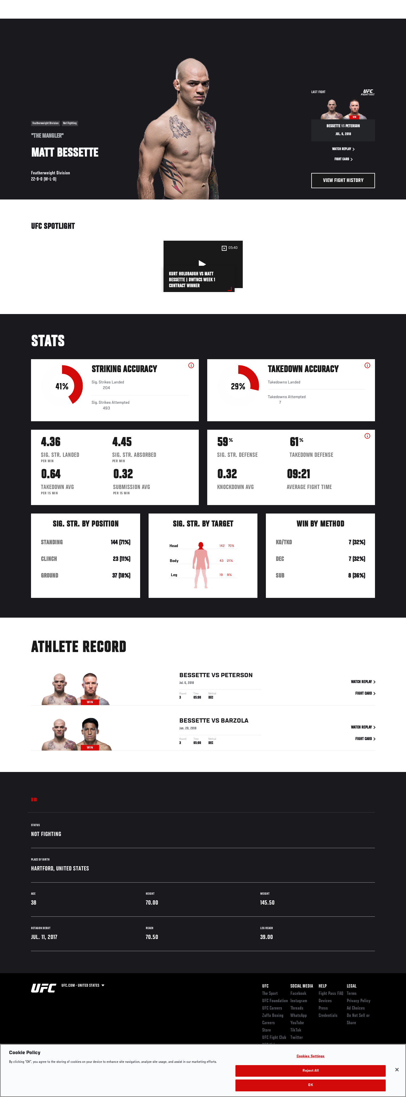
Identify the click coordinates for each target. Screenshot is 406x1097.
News (96, 21)
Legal (351, 986)
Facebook (298, 993)
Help (322, 986)
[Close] (397, 1069)
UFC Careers (272, 1008)
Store (266, 1030)
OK (310, 1085)
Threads (296, 1008)
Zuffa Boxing (337, 21)
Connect (287, 21)
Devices (325, 1001)
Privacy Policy (358, 1001)
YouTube (297, 1023)
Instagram (298, 1001)
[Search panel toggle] (378, 21)
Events (24, 21)
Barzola (234, 721)
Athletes (74, 21)
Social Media (301, 986)
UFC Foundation (275, 1001)
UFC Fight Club (274, 1037)
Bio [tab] (34, 800)
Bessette (194, 676)
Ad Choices (356, 1008)
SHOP (362, 21)
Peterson (237, 676)
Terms (352, 993)
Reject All (310, 1071)
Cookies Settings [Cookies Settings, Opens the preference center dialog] (311, 1056)
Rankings (48, 21)
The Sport (270, 993)
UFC (265, 986)
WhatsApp (298, 1015)
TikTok (295, 1030)
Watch (310, 21)
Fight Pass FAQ (331, 993)
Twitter (296, 1037)
